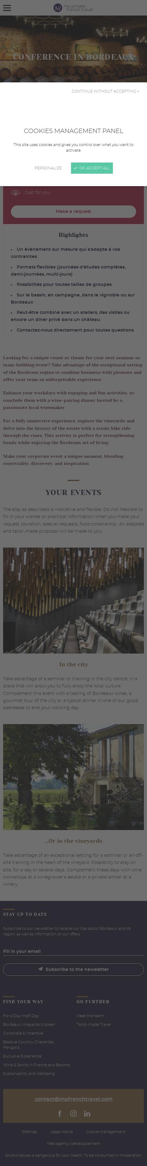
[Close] (73, 583)
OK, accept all (92, 168)
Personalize (48, 168)
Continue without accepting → (105, 91)
